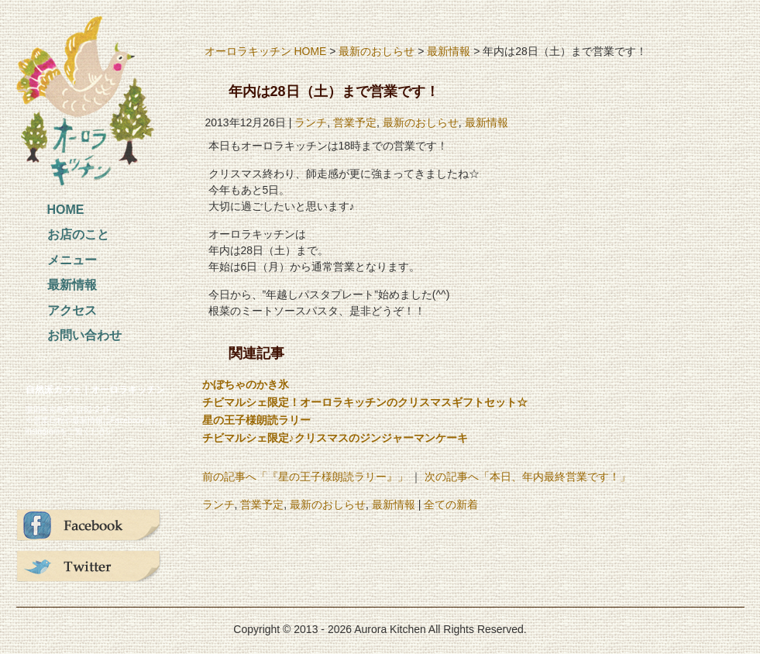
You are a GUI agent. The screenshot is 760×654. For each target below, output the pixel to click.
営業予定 (355, 122)
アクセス (72, 310)
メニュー (72, 260)
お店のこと (78, 234)
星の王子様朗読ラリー (256, 420)
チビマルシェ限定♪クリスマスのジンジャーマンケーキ (335, 438)
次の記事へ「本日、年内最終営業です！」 (528, 476)
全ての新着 (451, 504)
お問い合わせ (84, 335)
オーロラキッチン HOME (266, 51)
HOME (65, 209)
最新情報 (72, 284)
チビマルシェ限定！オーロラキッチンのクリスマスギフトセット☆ (365, 402)
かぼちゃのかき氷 (245, 384)
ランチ (310, 122)
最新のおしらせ (376, 51)
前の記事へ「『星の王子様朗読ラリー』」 (305, 476)
